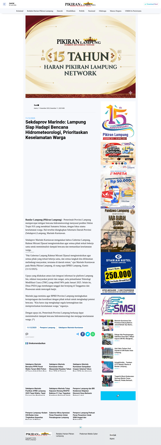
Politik (81, 11)
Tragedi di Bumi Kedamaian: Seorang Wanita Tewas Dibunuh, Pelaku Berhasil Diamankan (124, 378)
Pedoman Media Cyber (89, 434)
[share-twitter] (87, 334)
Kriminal (19, 11)
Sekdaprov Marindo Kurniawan (71, 328)
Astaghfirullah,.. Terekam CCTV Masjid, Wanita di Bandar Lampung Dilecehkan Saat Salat (123, 365)
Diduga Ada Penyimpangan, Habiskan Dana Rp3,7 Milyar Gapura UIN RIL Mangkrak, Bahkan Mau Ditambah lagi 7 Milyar (124, 337)
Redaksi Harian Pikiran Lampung (40, 11)
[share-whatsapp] (93, 334)
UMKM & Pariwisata (133, 11)
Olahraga (102, 11)
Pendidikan (70, 11)
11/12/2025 (30, 118)
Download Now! (152, 4)
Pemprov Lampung (47, 328)
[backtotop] (80, 428)
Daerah (60, 11)
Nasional (91, 11)
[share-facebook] (82, 334)
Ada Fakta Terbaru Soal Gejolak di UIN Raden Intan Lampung (124, 350)
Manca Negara (115, 11)
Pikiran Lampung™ (31, 440)
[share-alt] (77, 334)
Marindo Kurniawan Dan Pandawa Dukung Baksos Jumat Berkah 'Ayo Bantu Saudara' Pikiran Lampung (124, 323)
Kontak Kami (111, 435)
